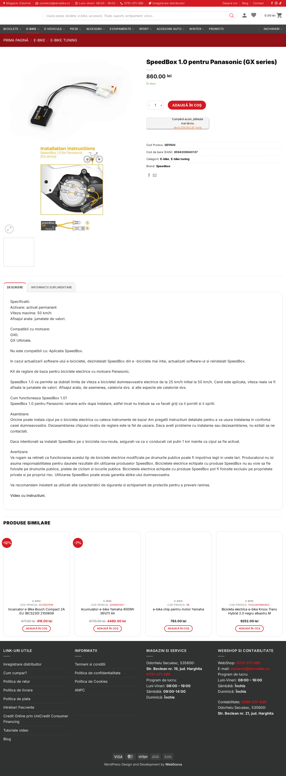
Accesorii (95, 29)
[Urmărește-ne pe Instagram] (276, 3)
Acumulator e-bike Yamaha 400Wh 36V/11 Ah (107, 611)
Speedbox (163, 166)
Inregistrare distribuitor (22, 664)
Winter (196, 29)
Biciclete (12, 29)
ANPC (80, 690)
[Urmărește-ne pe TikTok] (280, 3)
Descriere (15, 287)
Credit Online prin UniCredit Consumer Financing (35, 719)
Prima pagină (15, 40)
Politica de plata (16, 699)
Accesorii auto (170, 29)
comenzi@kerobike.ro (250, 668)
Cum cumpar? (15, 673)
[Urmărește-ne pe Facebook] (272, 3)
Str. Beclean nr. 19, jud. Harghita (174, 668)
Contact (258, 3)
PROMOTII (216, 29)
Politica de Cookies (91, 681)
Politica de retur (16, 681)
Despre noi (230, 3)
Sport (145, 29)
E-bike (32, 29)
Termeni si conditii (90, 664)
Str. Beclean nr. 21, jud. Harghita (245, 713)
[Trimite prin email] (154, 175)
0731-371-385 (248, 663)
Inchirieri (273, 29)
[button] (244, 16)
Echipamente (122, 29)
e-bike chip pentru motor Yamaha (178, 609)
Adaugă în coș (187, 105)
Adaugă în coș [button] (36, 628)
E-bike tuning (63, 40)
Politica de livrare (18, 690)
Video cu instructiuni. (28, 495)
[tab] (15, 287)
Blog (245, 3)
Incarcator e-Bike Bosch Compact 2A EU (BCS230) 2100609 (36, 611)
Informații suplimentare (51, 287)
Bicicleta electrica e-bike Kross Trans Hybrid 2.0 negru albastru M (249, 611)
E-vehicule (54, 29)
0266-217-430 (254, 702)
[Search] (231, 15)
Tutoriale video (15, 730)
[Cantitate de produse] (155, 105)
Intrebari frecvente (18, 707)
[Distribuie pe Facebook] (149, 175)
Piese (75, 29)
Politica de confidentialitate (97, 673)
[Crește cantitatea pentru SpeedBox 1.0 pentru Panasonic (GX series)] (161, 105)
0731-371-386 (158, 674)
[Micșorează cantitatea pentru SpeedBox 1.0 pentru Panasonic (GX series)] (149, 105)
